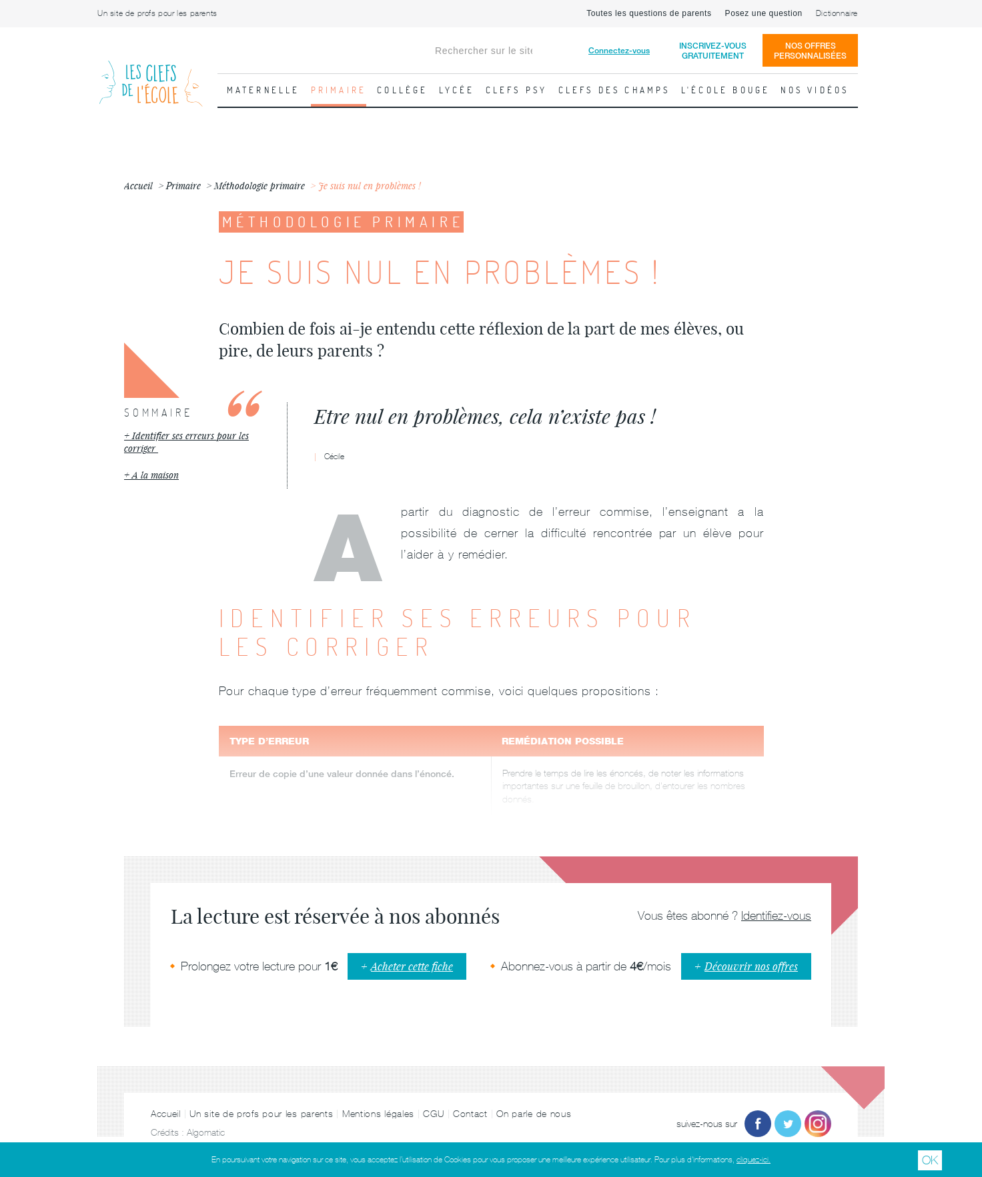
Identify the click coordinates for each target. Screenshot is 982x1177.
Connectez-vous (619, 50)
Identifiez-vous (776, 915)
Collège (402, 90)
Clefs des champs (614, 90)
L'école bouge (726, 90)
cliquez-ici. (753, 1159)
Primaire (339, 90)
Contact (470, 1113)
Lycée (457, 90)
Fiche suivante (965, 316)
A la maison (155, 475)
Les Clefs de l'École (150, 73)
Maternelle (263, 90)
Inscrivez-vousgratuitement (713, 51)
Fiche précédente (16, 316)
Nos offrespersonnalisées (810, 51)
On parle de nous (533, 1113)
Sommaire (158, 412)
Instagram (818, 1123)
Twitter (788, 1123)
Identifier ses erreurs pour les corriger (186, 442)
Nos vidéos (815, 90)
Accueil (166, 1113)
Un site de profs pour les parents (157, 13)
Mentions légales (378, 1113)
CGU (433, 1113)
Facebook (758, 1123)
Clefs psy (517, 90)
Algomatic (206, 1132)
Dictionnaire (837, 13)
